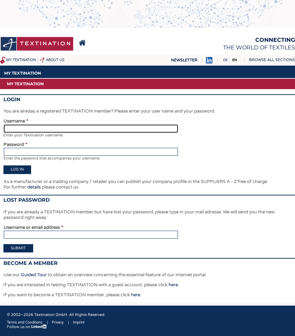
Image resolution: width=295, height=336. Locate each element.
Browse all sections (272, 60)
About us (55, 60)
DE (225, 60)
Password (13, 144)
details (34, 187)
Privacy (58, 322)
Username (14, 121)
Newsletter (184, 60)
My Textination (21, 60)
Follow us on (27, 327)
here (173, 285)
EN (234, 60)
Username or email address (31, 227)
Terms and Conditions (24, 322)
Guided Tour (34, 275)
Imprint (79, 322)
